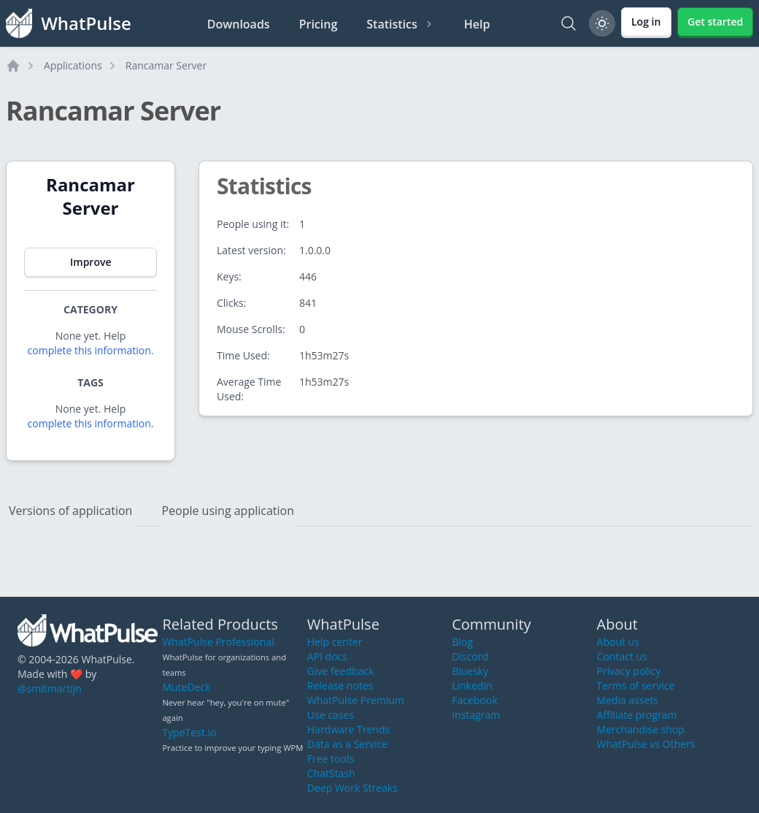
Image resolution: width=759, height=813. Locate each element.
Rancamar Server (166, 65)
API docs (327, 656)
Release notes (340, 685)
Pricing (318, 24)
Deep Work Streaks (352, 788)
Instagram (476, 715)
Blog (462, 642)
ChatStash (331, 773)
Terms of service (636, 685)
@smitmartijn (50, 688)
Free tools (330, 759)
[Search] (568, 23)
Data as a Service (347, 744)
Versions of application (70, 511)
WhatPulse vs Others (646, 744)
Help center (335, 642)
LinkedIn (472, 685)
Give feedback (340, 671)
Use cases (330, 715)
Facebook (474, 700)
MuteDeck (186, 687)
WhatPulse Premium (355, 700)
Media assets (628, 700)
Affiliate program (637, 715)
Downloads (238, 24)
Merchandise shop (641, 729)
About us (618, 642)
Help (477, 24)
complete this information (89, 350)
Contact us (622, 656)
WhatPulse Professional (218, 642)
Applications (73, 65)
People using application (227, 511)
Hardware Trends (348, 729)
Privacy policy (629, 671)
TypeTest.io (189, 732)
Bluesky (470, 671)
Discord (470, 656)
